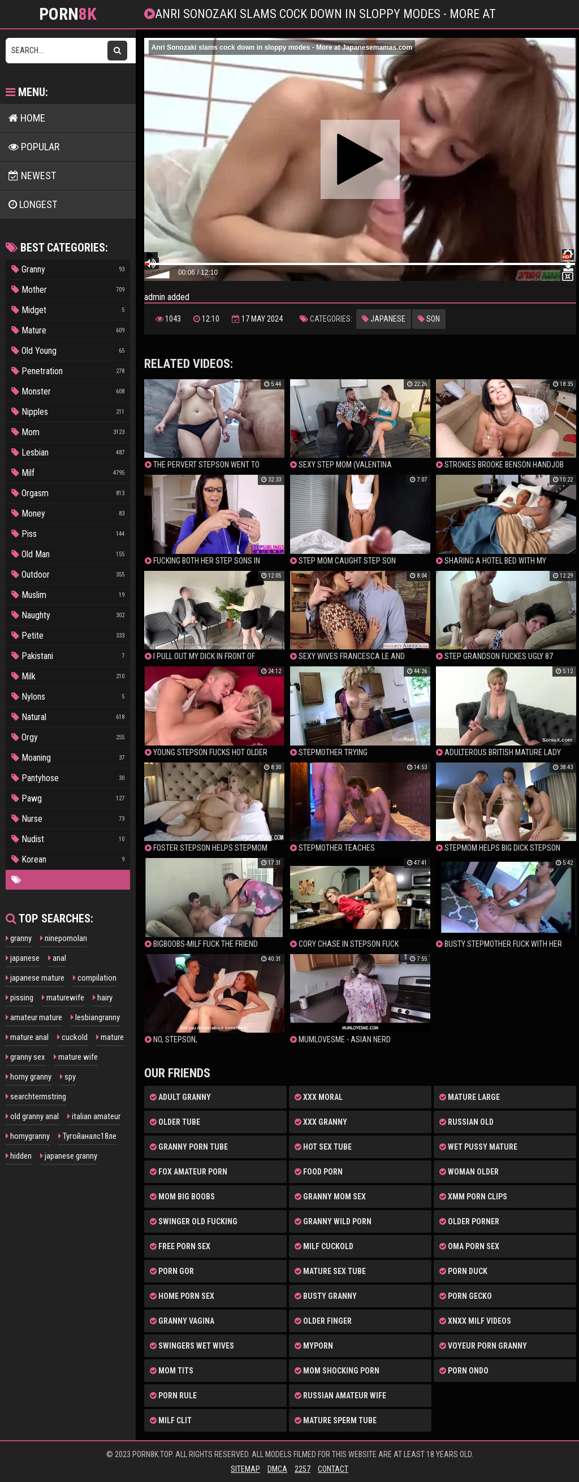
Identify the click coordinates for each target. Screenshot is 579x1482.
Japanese (383, 318)
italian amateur (93, 1116)
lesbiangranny (95, 1017)
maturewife (63, 998)
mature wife (76, 1057)
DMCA (277, 1469)
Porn (68, 14)
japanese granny (68, 1156)
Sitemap (245, 1469)
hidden (19, 1156)
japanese (23, 958)
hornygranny (28, 1136)
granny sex (25, 1057)
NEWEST (32, 175)
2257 (302, 1469)
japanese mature (35, 978)
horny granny (28, 1077)
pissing (19, 998)
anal (57, 958)
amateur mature (34, 1017)
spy (68, 1077)
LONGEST (32, 204)
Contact (333, 1469)
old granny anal (32, 1116)
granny (19, 938)
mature (110, 1037)
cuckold (72, 1037)
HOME (26, 118)
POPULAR (33, 147)
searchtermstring (36, 1096)
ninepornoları (63, 938)
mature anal (27, 1037)
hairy (103, 998)
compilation (94, 978)
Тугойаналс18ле (87, 1136)
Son (429, 318)
